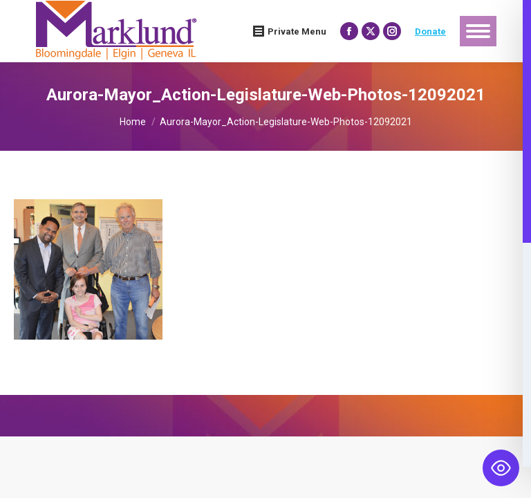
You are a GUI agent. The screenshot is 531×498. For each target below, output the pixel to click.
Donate (430, 31)
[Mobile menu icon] (478, 31)
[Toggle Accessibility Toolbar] (501, 468)
